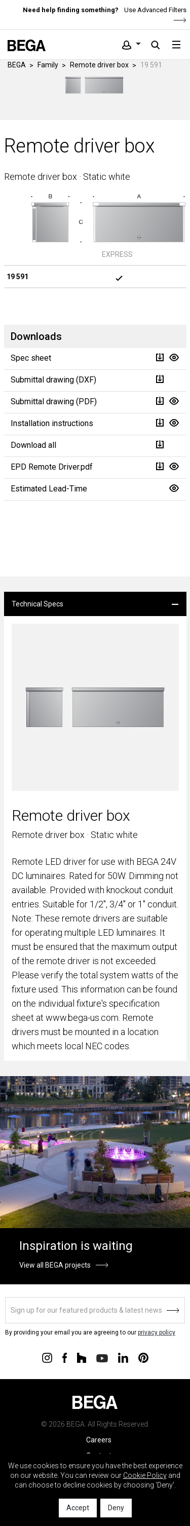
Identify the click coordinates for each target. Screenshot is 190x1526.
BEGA (17, 65)
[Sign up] (95, 1310)
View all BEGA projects (55, 1265)
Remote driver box (99, 65)
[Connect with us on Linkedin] (123, 1357)
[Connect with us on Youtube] (102, 1357)
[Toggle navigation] (176, 45)
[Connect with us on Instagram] (47, 1357)
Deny (116, 1508)
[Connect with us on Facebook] (64, 1357)
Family (47, 65)
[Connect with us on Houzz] (81, 1357)
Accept (77, 1508)
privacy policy (156, 1332)
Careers (98, 1440)
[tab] (95, 604)
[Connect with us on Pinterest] (143, 1357)
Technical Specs (37, 604)
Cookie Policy (145, 1475)
